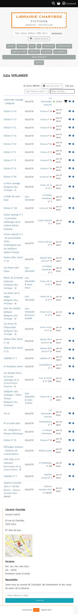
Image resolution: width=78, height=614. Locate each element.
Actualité (22, 46)
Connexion (69, 3)
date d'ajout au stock (35, 91)
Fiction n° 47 (10, 119)
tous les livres (51, 86)
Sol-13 (7, 413)
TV (39, 46)
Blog (32, 46)
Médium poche (45, 450)
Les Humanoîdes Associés (46, 101)
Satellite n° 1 (10, 358)
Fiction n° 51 (10, 127)
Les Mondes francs (13, 373)
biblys (36, 610)
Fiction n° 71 (10, 152)
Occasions (46, 51)
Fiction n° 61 (10, 135)
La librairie (60, 51)
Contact (39, 62)
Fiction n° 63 (10, 144)
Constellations (45, 364)
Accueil (11, 46)
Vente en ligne (19, 51)
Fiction (43, 111)
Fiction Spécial (45, 220)
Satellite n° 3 (10, 476)
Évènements (49, 46)
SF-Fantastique (45, 462)
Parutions (34, 51)
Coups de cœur (64, 46)
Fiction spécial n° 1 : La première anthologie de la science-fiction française (13, 222)
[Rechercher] (31, 33)
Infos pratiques (39, 57)
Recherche (57, 33)
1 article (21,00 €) (39, 38)
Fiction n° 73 (10, 160)
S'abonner (39, 600)
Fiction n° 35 (10, 440)
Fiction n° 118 (10, 208)
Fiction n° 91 (10, 168)
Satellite (44, 358)
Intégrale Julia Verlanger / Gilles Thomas (13, 395)
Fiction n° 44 (10, 111)
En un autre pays (12, 423)
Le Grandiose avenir (13, 366)
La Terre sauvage (12, 183)
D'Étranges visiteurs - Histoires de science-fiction (13, 450)
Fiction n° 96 (10, 176)
